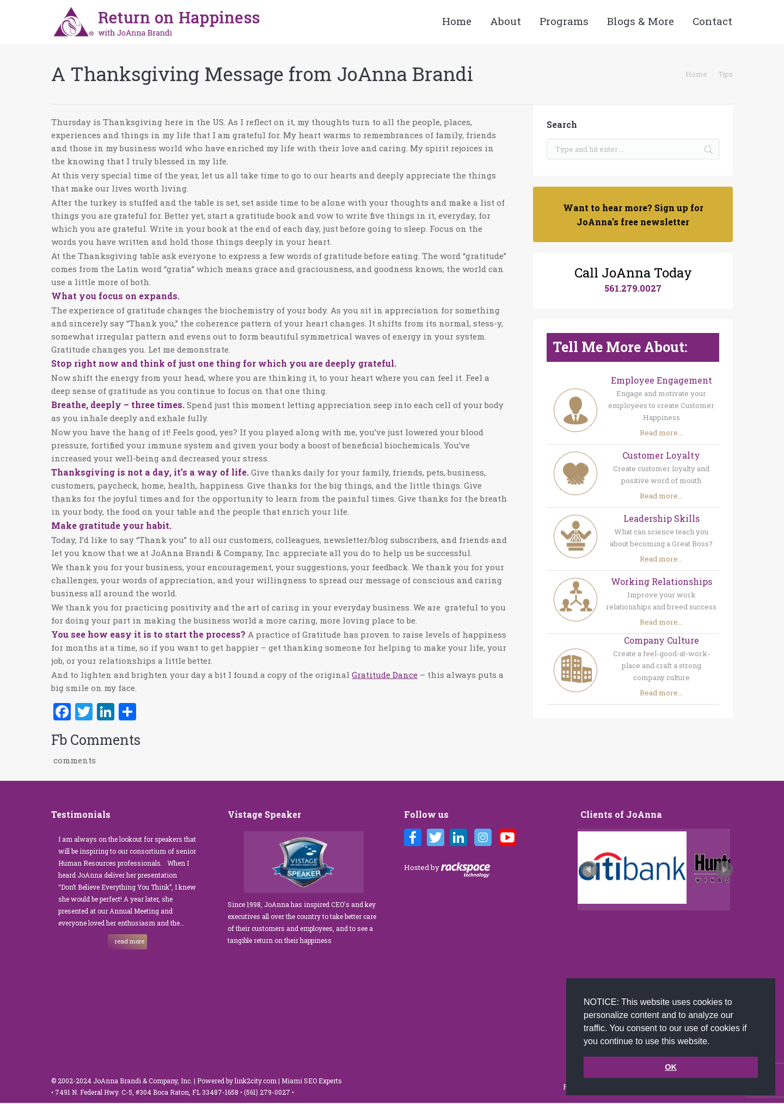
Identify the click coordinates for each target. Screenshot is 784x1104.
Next (724, 869)
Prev (589, 869)
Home (696, 74)
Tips (725, 74)
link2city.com (256, 1080)
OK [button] (671, 1067)
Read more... (661, 432)
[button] (713, 1042)
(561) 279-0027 (268, 1092)
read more (129, 941)
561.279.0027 (632, 288)
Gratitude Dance (385, 674)
